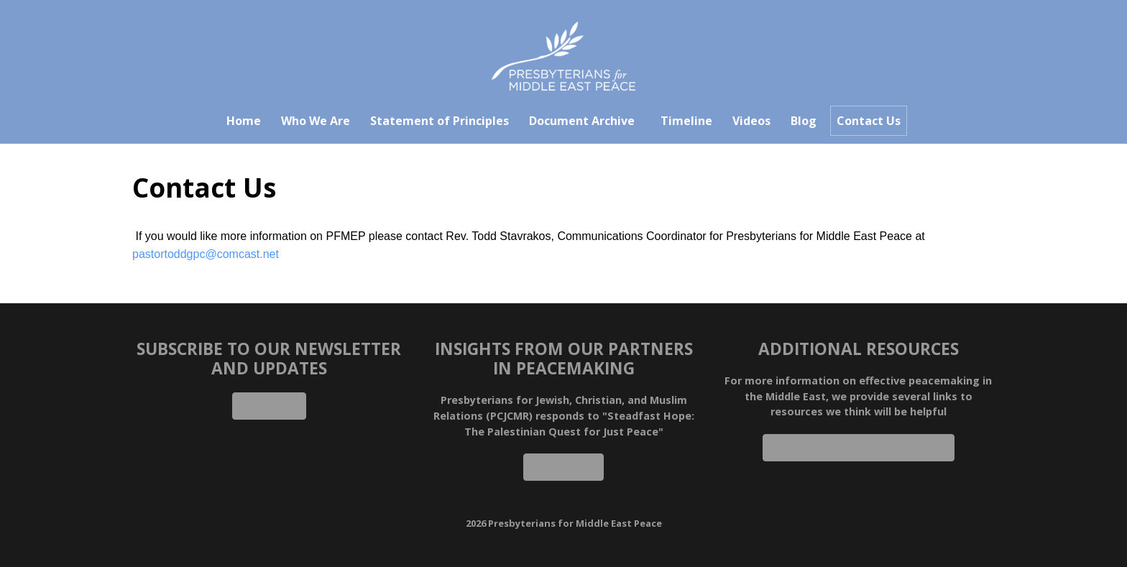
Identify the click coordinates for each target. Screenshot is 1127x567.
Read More (563, 467)
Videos (751, 121)
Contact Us (869, 121)
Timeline (686, 121)
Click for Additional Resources (858, 448)
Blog (803, 121)
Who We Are (315, 121)
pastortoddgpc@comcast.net (205, 254)
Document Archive (582, 121)
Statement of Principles (439, 121)
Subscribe (269, 406)
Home (243, 121)
